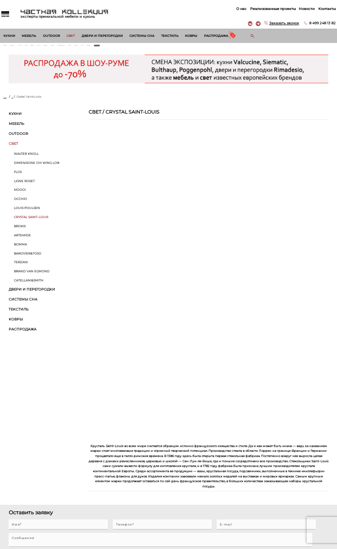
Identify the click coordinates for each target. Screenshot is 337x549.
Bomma (20, 250)
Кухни (9, 36)
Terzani (21, 268)
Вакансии (175, 504)
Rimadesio (11, 48)
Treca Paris (262, 48)
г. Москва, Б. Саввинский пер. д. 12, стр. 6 (297, 470)
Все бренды (289, 48)
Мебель (29, 36)
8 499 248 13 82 (315, 23)
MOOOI (20, 196)
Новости (299, 9)
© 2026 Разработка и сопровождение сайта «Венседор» (168, 545)
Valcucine (55, 48)
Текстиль (169, 36)
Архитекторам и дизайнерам (189, 496)
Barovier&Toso (27, 259)
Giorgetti (209, 48)
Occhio (20, 205)
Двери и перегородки (102, 36)
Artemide (22, 241)
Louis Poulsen (27, 214)
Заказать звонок (277, 23)
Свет (70, 36)
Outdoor (51, 36)
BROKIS (20, 232)
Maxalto (109, 48)
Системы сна (141, 36)
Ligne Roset (24, 187)
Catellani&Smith (28, 286)
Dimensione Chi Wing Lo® (178, 48)
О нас (234, 9)
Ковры (191, 36)
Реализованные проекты (265, 9)
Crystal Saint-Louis (31, 223)
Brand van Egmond (32, 277)
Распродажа (216, 36)
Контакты (319, 9)
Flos (18, 178)
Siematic (73, 48)
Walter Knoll (34, 48)
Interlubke (128, 48)
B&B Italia (91, 48)
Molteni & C (229, 48)
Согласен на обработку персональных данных (45, 426)
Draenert (147, 48)
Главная (9, 103)
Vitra (246, 48)
